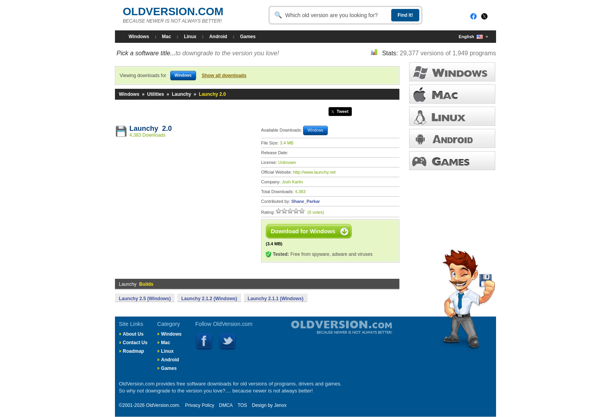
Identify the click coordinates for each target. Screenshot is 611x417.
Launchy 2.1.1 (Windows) (276, 298)
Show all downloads (224, 75)
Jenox (280, 405)
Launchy (181, 94)
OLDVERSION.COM (173, 11)
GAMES (452, 160)
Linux (190, 36)
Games (248, 36)
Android (218, 36)
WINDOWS (452, 71)
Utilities (155, 94)
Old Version (321, 333)
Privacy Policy (199, 405)
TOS (242, 405)
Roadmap (133, 351)
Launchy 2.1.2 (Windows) (209, 298)
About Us (133, 334)
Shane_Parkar (305, 201)
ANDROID (452, 138)
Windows (139, 36)
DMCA (226, 405)
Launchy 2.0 (150, 128)
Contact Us (135, 342)
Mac (166, 36)
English (471, 36)
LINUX (452, 116)
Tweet (342, 111)
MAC (452, 94)
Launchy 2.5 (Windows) (145, 298)
